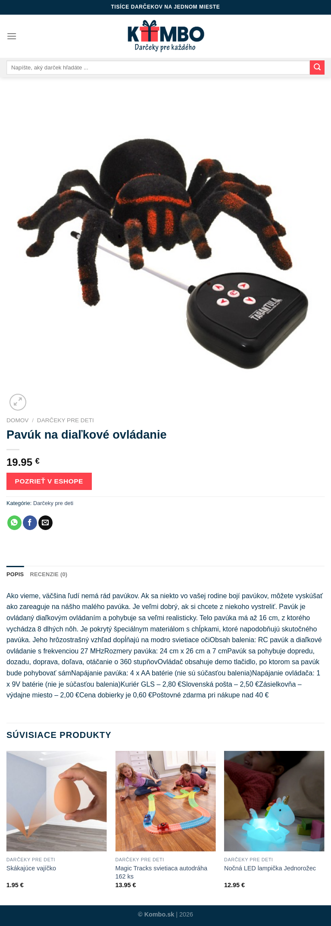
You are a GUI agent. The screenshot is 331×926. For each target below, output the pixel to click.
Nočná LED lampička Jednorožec (270, 868)
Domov (17, 420)
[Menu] (11, 36)
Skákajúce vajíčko (31, 868)
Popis (15, 574)
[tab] (15, 574)
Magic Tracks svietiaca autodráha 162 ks (161, 872)
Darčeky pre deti (65, 420)
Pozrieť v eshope (49, 481)
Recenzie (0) (48, 574)
